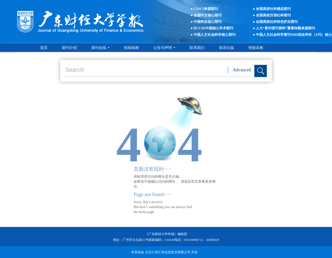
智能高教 (255, 48)
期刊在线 (100, 48)
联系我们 (197, 48)
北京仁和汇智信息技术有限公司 (167, 252)
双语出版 (226, 48)
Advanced (242, 69)
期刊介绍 (69, 48)
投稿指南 (131, 48)
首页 (44, 48)
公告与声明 (164, 48)
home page (146, 212)
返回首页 (191, 181)
